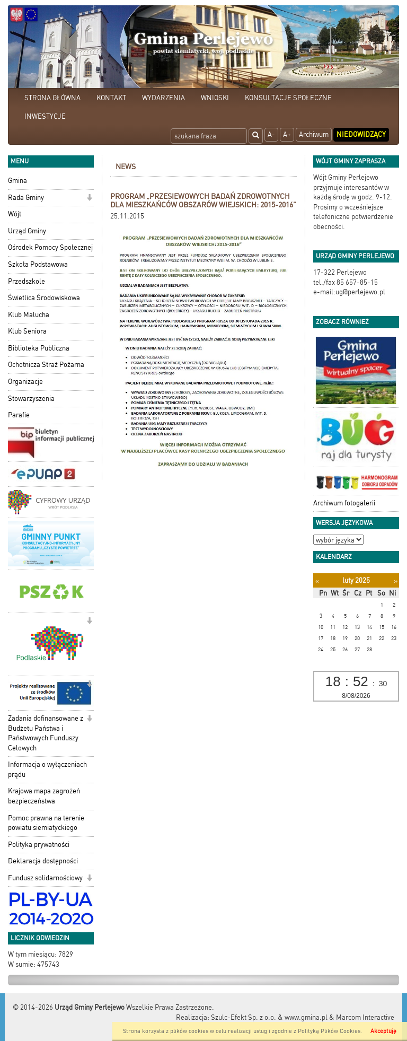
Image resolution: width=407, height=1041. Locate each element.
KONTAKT (111, 98)
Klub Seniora (27, 331)
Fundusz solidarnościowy (45, 878)
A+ (287, 134)
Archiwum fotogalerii (344, 503)
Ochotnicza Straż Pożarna (46, 365)
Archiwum (314, 134)
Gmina (17, 181)
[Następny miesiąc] (395, 581)
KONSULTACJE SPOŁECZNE (288, 98)
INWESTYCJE (45, 116)
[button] (89, 198)
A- (271, 134)
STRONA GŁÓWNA (52, 98)
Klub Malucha (28, 315)
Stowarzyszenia (31, 399)
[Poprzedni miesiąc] (317, 581)
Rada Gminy (26, 198)
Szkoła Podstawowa (38, 264)
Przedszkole (26, 281)
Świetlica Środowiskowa (44, 298)
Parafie (19, 415)
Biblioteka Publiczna (38, 348)
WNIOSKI (215, 98)
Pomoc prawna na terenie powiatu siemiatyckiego (46, 823)
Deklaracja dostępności (43, 861)
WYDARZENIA (163, 98)
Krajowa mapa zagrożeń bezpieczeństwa (44, 796)
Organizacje (25, 382)
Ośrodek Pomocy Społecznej (50, 247)
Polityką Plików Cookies (329, 1031)
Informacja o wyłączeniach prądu (47, 769)
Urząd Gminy (27, 231)
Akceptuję (383, 1031)
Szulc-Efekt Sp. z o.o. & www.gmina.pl (269, 1017)
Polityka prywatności (38, 844)
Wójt (14, 214)
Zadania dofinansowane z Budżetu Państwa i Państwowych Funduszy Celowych (45, 733)
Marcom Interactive (365, 1017)
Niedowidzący (361, 134)
